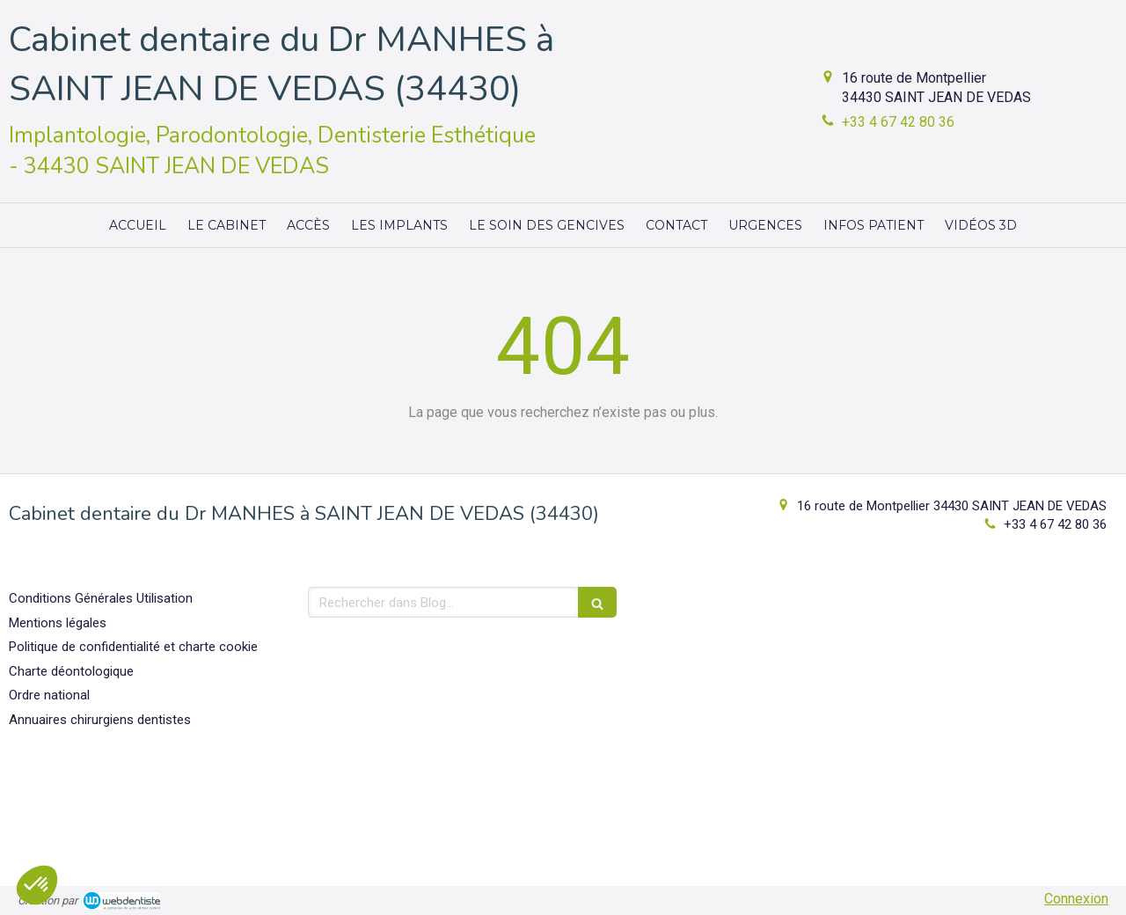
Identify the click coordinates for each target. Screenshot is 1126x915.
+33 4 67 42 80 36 (898, 121)
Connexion (1076, 898)
